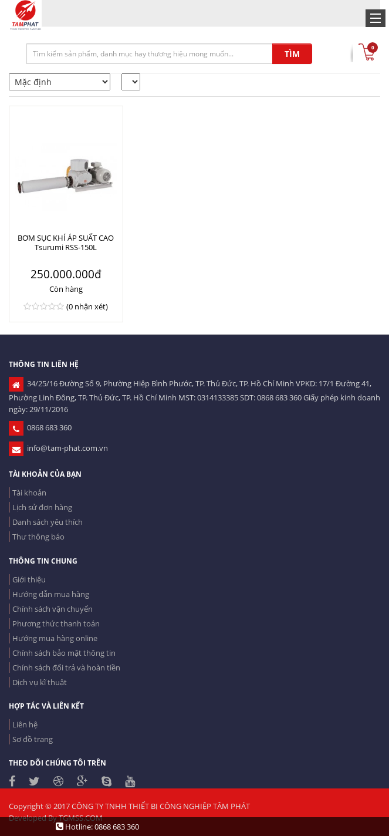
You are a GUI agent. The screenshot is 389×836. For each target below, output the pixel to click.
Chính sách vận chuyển (52, 609)
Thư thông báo (38, 536)
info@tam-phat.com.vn (58, 448)
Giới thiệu (29, 579)
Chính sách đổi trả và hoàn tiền (66, 667)
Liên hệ (25, 724)
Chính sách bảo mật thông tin (64, 653)
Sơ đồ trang (32, 739)
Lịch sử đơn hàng (42, 507)
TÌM (292, 53)
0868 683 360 (40, 427)
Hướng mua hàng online (54, 638)
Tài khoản (29, 492)
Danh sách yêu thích (47, 522)
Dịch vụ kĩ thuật (39, 682)
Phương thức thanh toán (56, 623)
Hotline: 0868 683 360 (97, 826)
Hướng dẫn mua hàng (50, 594)
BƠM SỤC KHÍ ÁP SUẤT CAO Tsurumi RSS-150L (66, 242)
